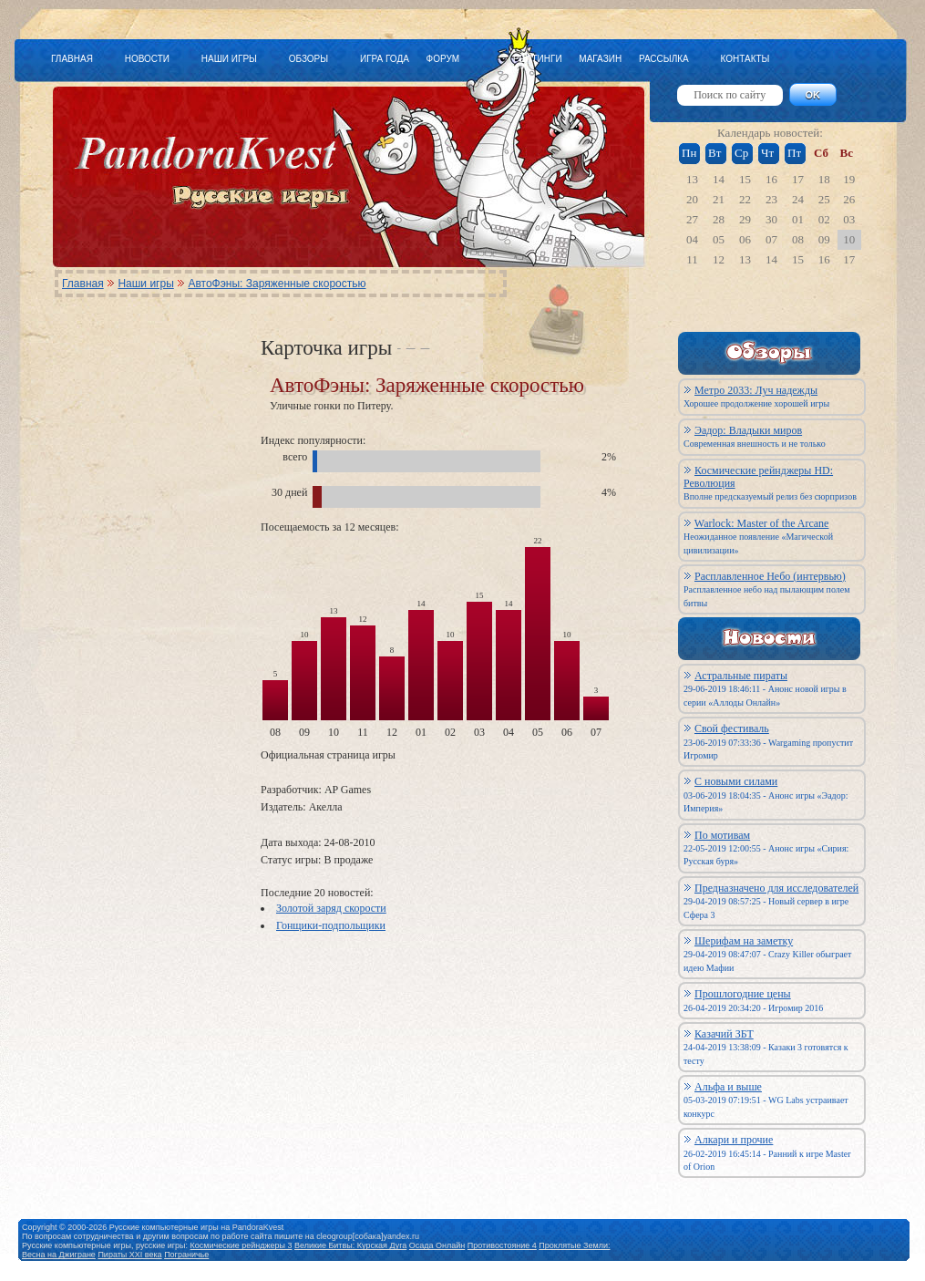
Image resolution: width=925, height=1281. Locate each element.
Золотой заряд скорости (331, 908)
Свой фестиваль (731, 728)
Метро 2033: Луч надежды (755, 390)
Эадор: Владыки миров (748, 430)
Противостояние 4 (502, 1245)
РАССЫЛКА (664, 59)
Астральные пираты (740, 675)
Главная (83, 283)
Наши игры (145, 283)
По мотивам (722, 835)
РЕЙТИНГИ (537, 59)
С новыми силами (735, 781)
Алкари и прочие (733, 1139)
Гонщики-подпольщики (330, 925)
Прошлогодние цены (742, 993)
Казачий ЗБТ (724, 1034)
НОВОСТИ (147, 59)
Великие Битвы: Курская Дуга (350, 1245)
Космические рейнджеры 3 (241, 1245)
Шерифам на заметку (743, 941)
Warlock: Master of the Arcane (761, 523)
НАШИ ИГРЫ (229, 59)
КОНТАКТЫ (744, 59)
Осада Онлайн (437, 1245)
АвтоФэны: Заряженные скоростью (276, 283)
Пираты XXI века (129, 1254)
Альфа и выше (728, 1086)
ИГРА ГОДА (384, 59)
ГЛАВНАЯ (72, 59)
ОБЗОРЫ (308, 59)
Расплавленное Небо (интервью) (770, 576)
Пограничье (186, 1254)
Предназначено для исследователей (776, 888)
